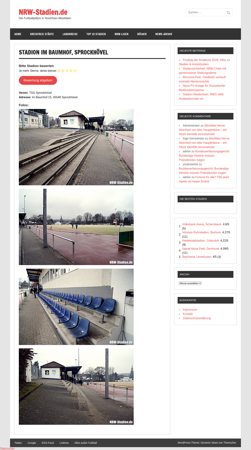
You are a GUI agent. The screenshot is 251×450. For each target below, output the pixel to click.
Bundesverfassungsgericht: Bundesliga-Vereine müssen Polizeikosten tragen (204, 155)
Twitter (18, 443)
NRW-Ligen (121, 34)
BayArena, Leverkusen (196, 256)
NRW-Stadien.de (43, 12)
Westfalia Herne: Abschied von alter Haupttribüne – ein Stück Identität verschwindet (203, 130)
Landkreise (70, 34)
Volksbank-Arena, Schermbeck (202, 224)
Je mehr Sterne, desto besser (38, 70)
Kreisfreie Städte (42, 34)
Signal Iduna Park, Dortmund (200, 248)
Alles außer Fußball (85, 443)
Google (32, 443)
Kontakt (188, 313)
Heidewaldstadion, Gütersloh (200, 240)
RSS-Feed (48, 443)
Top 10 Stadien (96, 34)
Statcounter (7, 448)
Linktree (64, 443)
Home (17, 34)
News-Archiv (163, 34)
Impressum (190, 309)
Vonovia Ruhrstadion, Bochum (201, 232)
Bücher (142, 34)
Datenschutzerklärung (197, 318)
